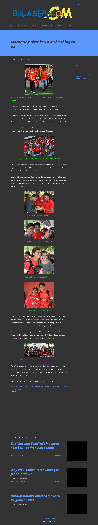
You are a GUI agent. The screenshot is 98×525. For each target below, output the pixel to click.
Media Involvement (47, 25)
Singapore (20, 389)
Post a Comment (20, 481)
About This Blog (22, 25)
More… (71, 25)
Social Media (34, 25)
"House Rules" (60, 25)
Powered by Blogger (49, 518)
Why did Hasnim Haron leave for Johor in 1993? (34, 472)
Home (12, 25)
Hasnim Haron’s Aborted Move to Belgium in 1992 (35, 498)
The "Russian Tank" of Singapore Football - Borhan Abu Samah (35, 445)
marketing (78, 76)
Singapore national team (82, 78)
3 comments (19, 455)
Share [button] (77, 65)
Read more (58, 455)
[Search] (80, 4)
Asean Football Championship (83, 74)
